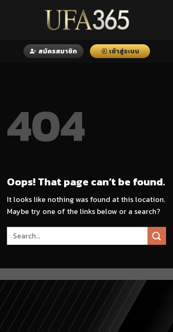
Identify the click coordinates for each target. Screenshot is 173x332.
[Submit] (157, 236)
